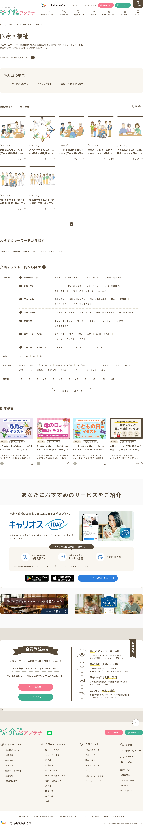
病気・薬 (9, 765)
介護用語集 (125, 775)
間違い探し (50, 791)
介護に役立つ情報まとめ (128, 442)
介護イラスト (89, 744)
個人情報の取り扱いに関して (73, 816)
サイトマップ (126, 790)
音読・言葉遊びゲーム (55, 780)
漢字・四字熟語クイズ (55, 775)
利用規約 (95, 816)
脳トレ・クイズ (52, 749)
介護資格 (9, 775)
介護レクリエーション (54, 744)
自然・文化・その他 (94, 775)
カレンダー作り (52, 755)
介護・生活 (90, 755)
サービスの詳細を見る (98, 578)
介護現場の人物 (92, 749)
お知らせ (124, 785)
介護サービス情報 (13, 770)
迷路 (47, 801)
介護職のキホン (12, 750)
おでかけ (127, 756)
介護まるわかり (10, 744)
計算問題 (49, 765)
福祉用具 (89, 770)
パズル (48, 785)
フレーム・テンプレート (96, 780)
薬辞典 (126, 744)
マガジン (127, 762)
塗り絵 (48, 760)
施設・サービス (92, 765)
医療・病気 (90, 760)
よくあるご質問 (90, 5)
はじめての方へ (75, 5)
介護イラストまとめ (17, 442)
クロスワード (51, 770)
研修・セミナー (130, 750)
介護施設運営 (11, 780)
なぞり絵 (49, 796)
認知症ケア (10, 760)
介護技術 (9, 755)
